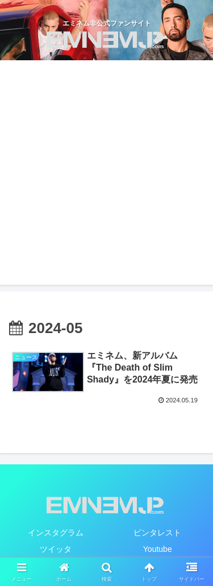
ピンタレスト (157, 532)
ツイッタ (56, 549)
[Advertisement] (106, 172)
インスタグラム (55, 532)
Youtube (157, 549)
